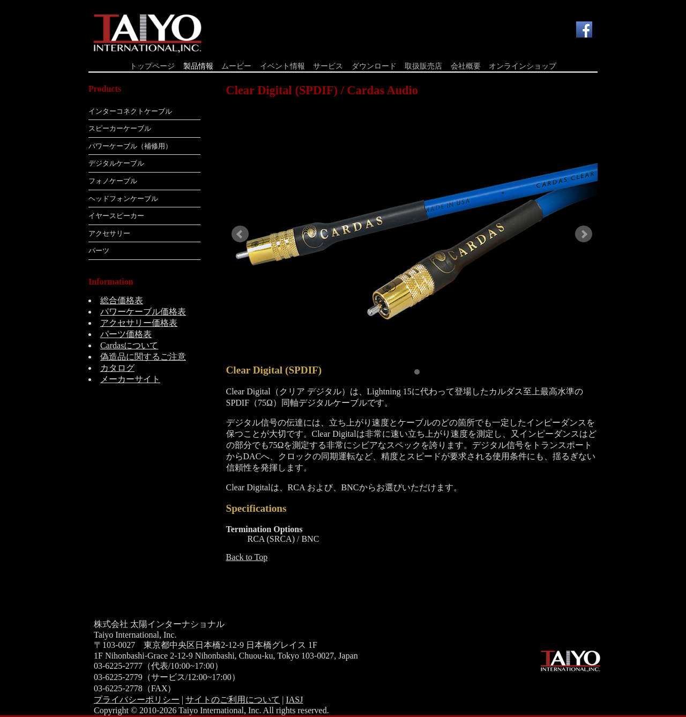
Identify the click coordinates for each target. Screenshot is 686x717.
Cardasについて (129, 345)
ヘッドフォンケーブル (123, 199)
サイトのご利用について (232, 699)
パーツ (98, 251)
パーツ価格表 (126, 334)
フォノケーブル (112, 181)
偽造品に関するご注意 (143, 356)
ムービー (236, 66)
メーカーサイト (130, 379)
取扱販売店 (423, 66)
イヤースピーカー (116, 216)
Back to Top (247, 557)
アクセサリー (109, 233)
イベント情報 (282, 66)
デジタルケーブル (116, 163)
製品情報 (198, 66)
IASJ (294, 699)
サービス (328, 66)
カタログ (117, 367)
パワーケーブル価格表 (143, 311)
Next (583, 234)
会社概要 (466, 66)
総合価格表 (121, 300)
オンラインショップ (522, 66)
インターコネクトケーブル (130, 111)
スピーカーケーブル (119, 128)
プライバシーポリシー (137, 699)
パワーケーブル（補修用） (130, 146)
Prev (240, 234)
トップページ (152, 66)
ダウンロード (374, 66)
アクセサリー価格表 (138, 322)
